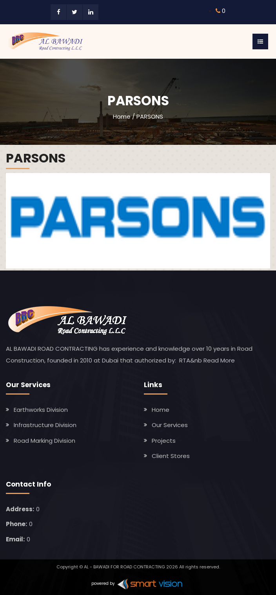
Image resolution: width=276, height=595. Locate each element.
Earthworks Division (41, 410)
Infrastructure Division (45, 425)
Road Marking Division (44, 440)
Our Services (170, 425)
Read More (219, 360)
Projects (164, 440)
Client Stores (171, 456)
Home (122, 116)
